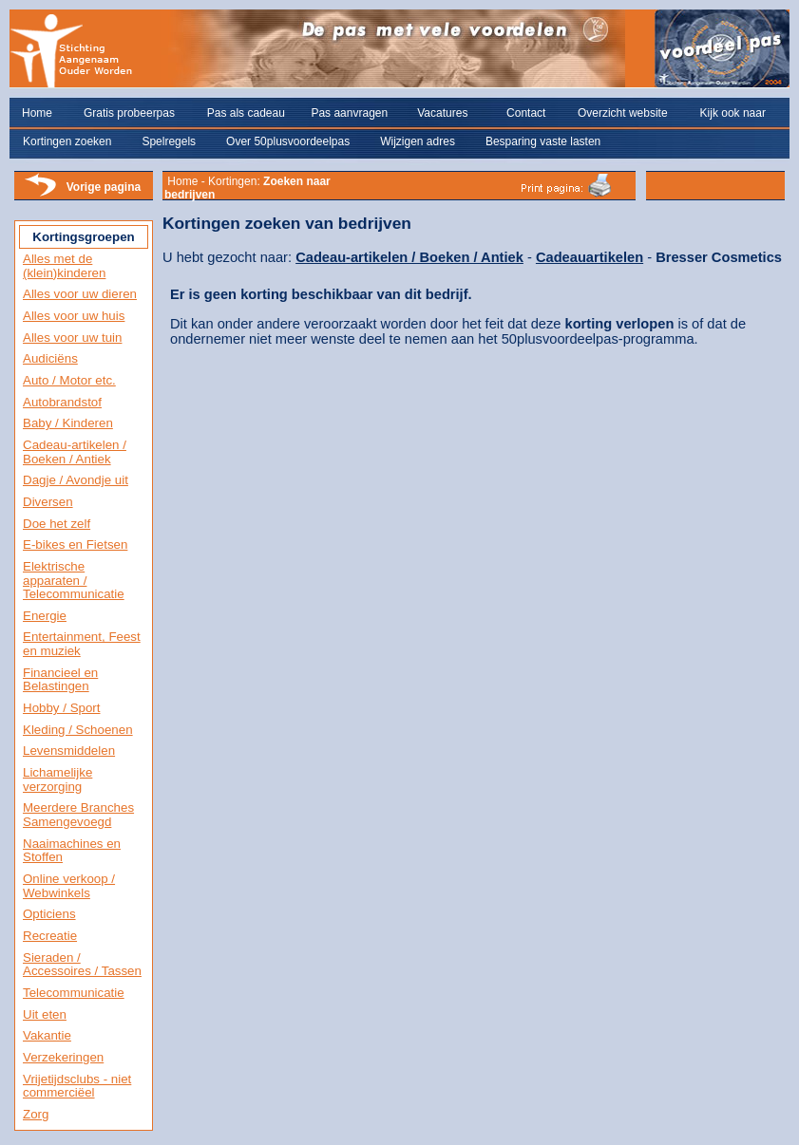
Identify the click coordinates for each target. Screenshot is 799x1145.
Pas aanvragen (349, 113)
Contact (525, 113)
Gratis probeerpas (129, 113)
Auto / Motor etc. (69, 380)
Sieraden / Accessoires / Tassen (82, 964)
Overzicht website (623, 113)
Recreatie (50, 936)
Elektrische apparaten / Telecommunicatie (73, 580)
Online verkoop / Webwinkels (69, 886)
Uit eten (45, 1014)
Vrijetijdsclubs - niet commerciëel (77, 1086)
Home (37, 113)
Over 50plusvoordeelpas (288, 141)
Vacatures (442, 113)
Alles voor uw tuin (72, 337)
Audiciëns (50, 358)
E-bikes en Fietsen (75, 544)
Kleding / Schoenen (78, 730)
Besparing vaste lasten (542, 141)
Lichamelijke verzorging (57, 779)
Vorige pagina (104, 187)
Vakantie (47, 1035)
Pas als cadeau (246, 113)
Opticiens (49, 914)
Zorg (35, 1114)
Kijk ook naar (733, 113)
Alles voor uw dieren (80, 294)
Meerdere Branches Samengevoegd (78, 814)
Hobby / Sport (62, 708)
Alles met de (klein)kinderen (64, 266)
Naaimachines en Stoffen (72, 850)
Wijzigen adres (417, 141)
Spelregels (169, 141)
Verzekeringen (63, 1057)
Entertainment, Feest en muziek (82, 643)
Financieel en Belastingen (60, 680)
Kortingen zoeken (67, 141)
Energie (45, 616)
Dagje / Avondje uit (75, 480)
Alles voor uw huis (73, 316)
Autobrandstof (62, 402)
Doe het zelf (56, 523)
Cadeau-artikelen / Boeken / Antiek (74, 452)
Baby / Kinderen (68, 423)
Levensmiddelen (69, 750)
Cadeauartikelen (589, 257)
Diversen (48, 502)
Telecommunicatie (73, 992)
